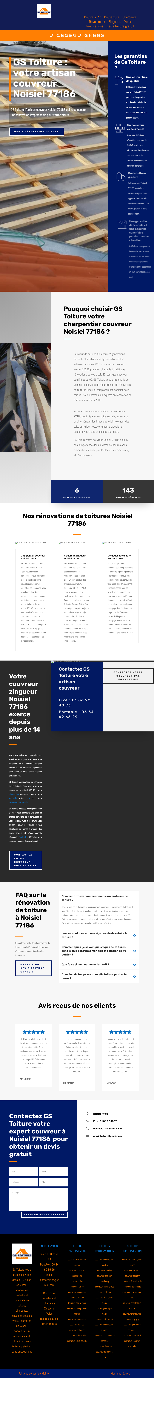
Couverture (111, 17)
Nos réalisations (49, 1319)
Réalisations (94, 26)
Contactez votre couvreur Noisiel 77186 (25, 860)
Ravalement (97, 22)
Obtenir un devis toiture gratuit (32, 968)
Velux (128, 22)
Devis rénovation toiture (36, 131)
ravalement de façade (18, 802)
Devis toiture (49, 1324)
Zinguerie (115, 22)
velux (28, 798)
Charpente (129, 17)
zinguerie (13, 798)
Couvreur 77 (92, 17)
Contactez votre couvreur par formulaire (128, 663)
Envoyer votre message (44, 1214)
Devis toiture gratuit (120, 26)
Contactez (23, 837)
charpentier (14, 794)
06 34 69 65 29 (94, 36)
